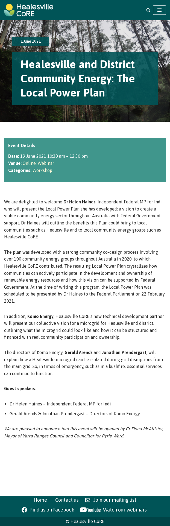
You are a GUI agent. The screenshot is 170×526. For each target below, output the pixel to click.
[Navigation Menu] (159, 10)
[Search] (148, 10)
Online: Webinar (38, 163)
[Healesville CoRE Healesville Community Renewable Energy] (28, 10)
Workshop (42, 170)
